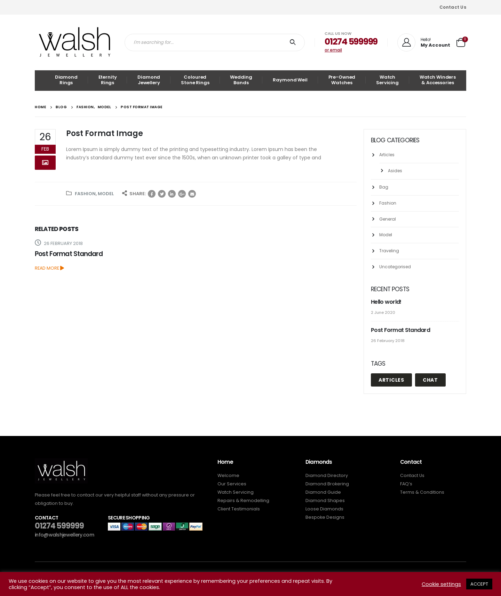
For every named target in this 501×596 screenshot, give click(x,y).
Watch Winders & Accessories (438, 80)
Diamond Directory (326, 475)
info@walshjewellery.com (64, 534)
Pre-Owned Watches (342, 80)
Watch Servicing (387, 80)
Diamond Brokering (327, 484)
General (387, 219)
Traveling (389, 251)
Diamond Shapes (325, 500)
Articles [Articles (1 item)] (391, 379)
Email (192, 194)
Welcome (228, 475)
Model (106, 193)
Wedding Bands (241, 80)
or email (333, 50)
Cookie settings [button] (441, 584)
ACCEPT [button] (479, 584)
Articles (387, 155)
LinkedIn (172, 194)
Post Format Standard (69, 254)
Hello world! (386, 302)
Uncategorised (395, 267)
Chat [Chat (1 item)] (430, 379)
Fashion (85, 193)
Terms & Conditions (422, 492)
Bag (383, 187)
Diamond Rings (66, 80)
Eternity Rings (107, 80)
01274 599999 (59, 525)
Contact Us (452, 7)
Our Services (231, 484)
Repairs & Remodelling (243, 500)
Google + (182, 194)
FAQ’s (406, 484)
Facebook (152, 194)
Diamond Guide (323, 492)
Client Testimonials (238, 509)
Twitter (162, 194)
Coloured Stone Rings (195, 80)
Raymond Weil (290, 80)
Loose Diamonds (324, 509)
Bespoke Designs (324, 517)
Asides (395, 171)
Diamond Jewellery (148, 80)
